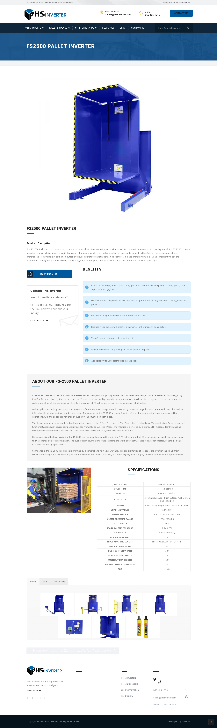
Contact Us (181, 13)
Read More (34, 690)
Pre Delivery (127, 696)
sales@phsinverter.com (164, 697)
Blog (123, 28)
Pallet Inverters (34, 28)
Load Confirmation (130, 690)
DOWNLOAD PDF (49, 274)
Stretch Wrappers (86, 28)
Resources (108, 28)
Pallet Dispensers (59, 28)
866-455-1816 (160, 690)
